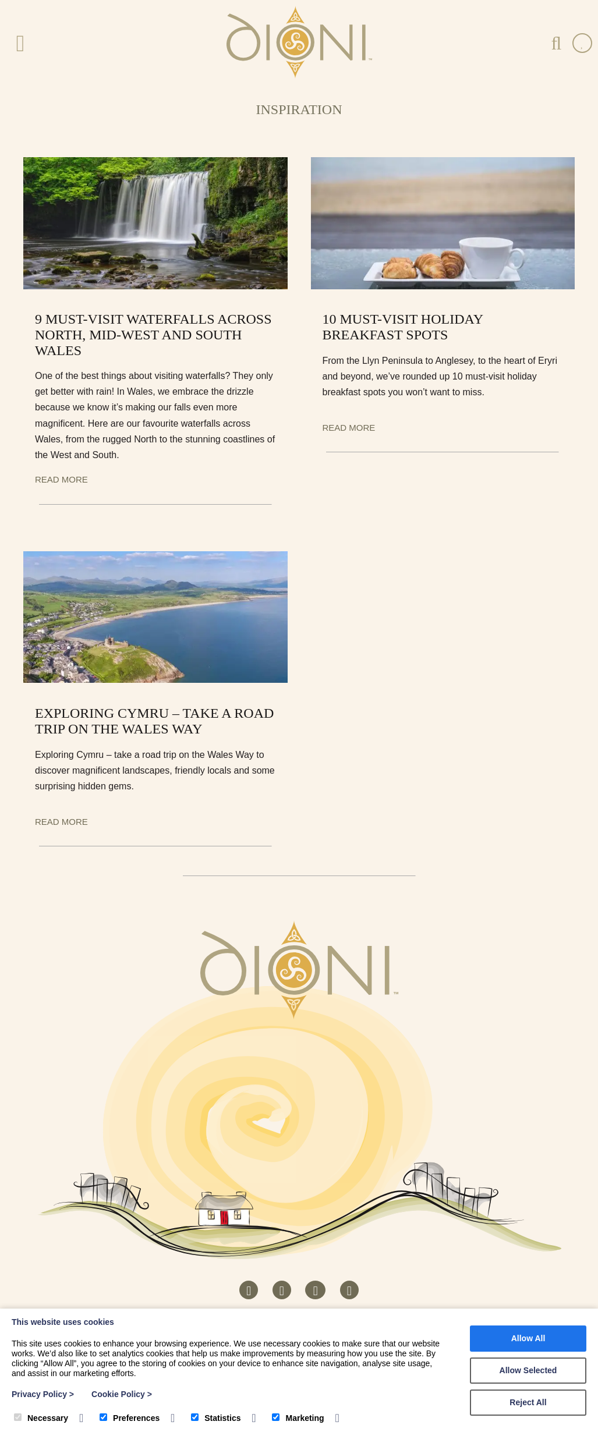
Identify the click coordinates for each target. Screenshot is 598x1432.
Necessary (41, 1418)
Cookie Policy (121, 1394)
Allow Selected (528, 1370)
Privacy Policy (43, 1394)
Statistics (215, 1418)
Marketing (298, 1418)
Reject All (527, 1402)
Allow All (528, 1338)
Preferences (130, 1418)
